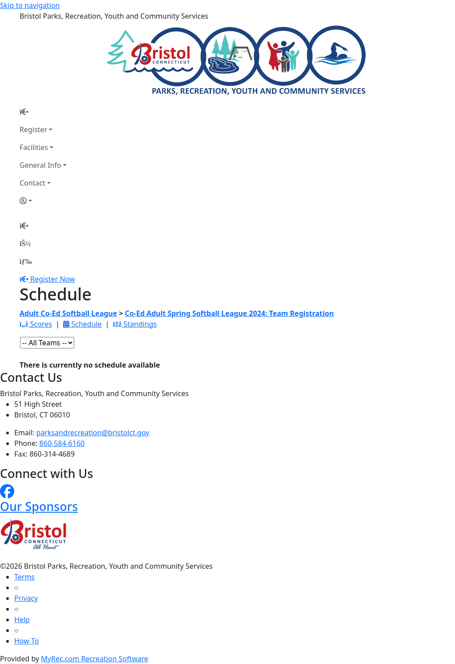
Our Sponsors (39, 506)
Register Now (52, 279)
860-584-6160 (62, 443)
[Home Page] (43, 112)
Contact (32, 183)
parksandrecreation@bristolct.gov (92, 432)
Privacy (26, 598)
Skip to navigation (30, 5)
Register (33, 129)
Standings (135, 324)
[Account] (43, 201)
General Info (40, 165)
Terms (24, 577)
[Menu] (26, 261)
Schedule (82, 324)
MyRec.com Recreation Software (94, 659)
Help (22, 619)
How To (26, 641)
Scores (36, 324)
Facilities (34, 147)
